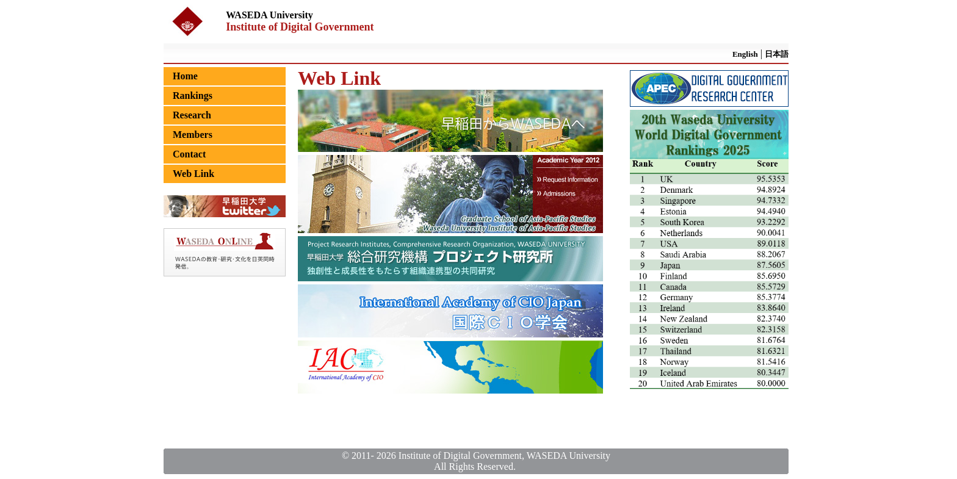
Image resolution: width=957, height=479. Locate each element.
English (745, 54)
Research (192, 115)
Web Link (193, 173)
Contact (189, 154)
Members (192, 134)
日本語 (777, 54)
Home (185, 76)
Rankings (192, 95)
